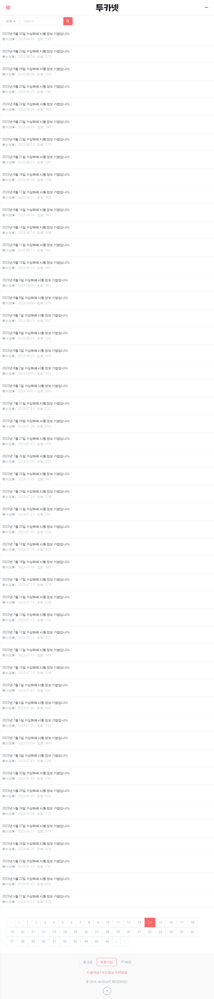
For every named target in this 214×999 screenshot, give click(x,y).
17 (182, 922)
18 (192, 922)
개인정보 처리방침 (114, 972)
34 (171, 932)
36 (192, 932)
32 (150, 932)
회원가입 (106, 962)
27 (97, 932)
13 (139, 922)
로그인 (87, 962)
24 (65, 932)
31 (139, 932)
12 (129, 922)
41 (54, 941)
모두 (11, 21)
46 (107, 941)
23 (54, 932)
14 (150, 922)
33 (160, 932)
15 (160, 922)
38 (22, 941)
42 (65, 941)
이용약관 (93, 972)
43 (75, 941)
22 (44, 932)
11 (118, 922)
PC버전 (126, 962)
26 (86, 932)
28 (107, 932)
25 (75, 932)
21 (33, 932)
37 (12, 941)
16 (171, 922)
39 (33, 941)
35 (181, 932)
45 (97, 941)
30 (128, 932)
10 (107, 922)
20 (22, 932)
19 (12, 932)
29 (118, 932)
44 (86, 941)
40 (44, 941)
